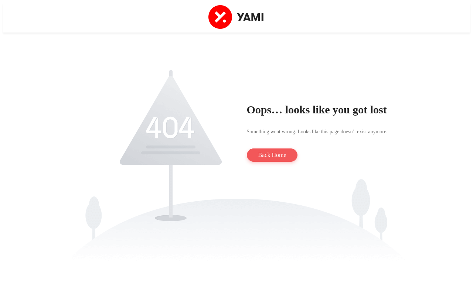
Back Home (272, 155)
